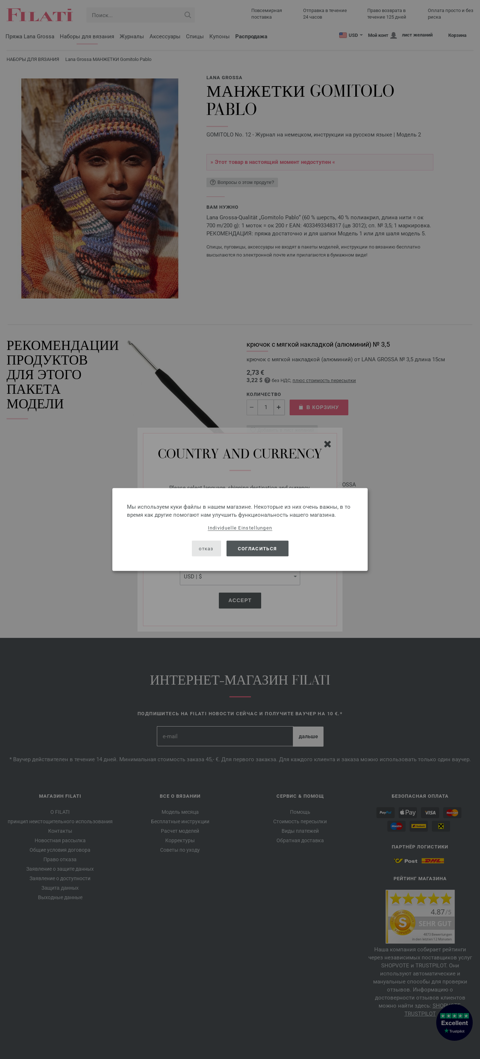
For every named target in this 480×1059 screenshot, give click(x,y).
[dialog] (240, 529)
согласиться (257, 548)
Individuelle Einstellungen (240, 528)
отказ (206, 548)
